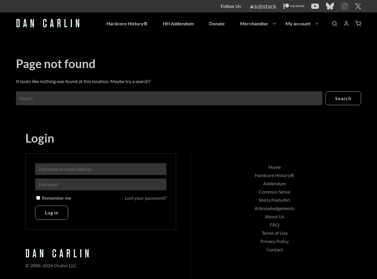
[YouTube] (315, 6)
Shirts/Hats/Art (274, 200)
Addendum (274, 183)
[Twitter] (358, 6)
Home (274, 167)
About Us (274, 216)
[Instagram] (344, 6)
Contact (274, 249)
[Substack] (263, 6)
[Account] (346, 23)
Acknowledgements (275, 208)
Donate (217, 23)
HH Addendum (178, 23)
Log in (51, 212)
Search (343, 98)
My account (298, 23)
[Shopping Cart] (358, 23)
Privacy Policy (274, 241)
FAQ (274, 224)
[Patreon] (293, 6)
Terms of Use (275, 233)
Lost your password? (145, 198)
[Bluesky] (330, 6)
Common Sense (274, 191)
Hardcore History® (126, 23)
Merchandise (254, 23)
